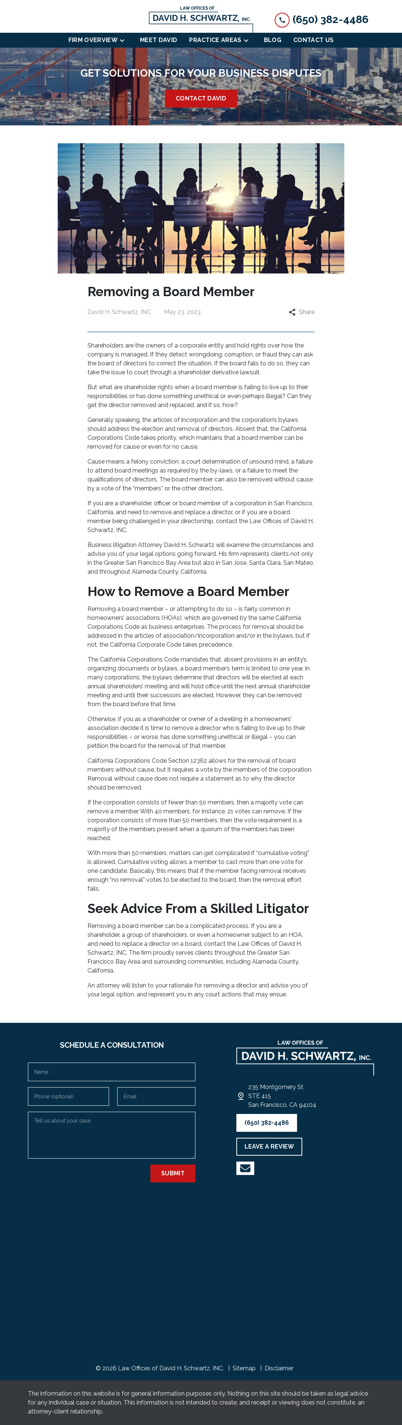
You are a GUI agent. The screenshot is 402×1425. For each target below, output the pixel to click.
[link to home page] (201, 19)
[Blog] (272, 40)
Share (302, 312)
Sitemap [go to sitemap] (244, 1368)
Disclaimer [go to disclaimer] (279, 1368)
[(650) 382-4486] (266, 1123)
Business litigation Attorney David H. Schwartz (150, 544)
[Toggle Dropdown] (124, 40)
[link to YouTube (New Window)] (245, 1168)
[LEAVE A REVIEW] (269, 1147)
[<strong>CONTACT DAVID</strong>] (201, 99)
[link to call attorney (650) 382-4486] (321, 20)
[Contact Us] (313, 40)
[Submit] (172, 1173)
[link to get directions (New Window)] (282, 1096)
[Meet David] (158, 40)
